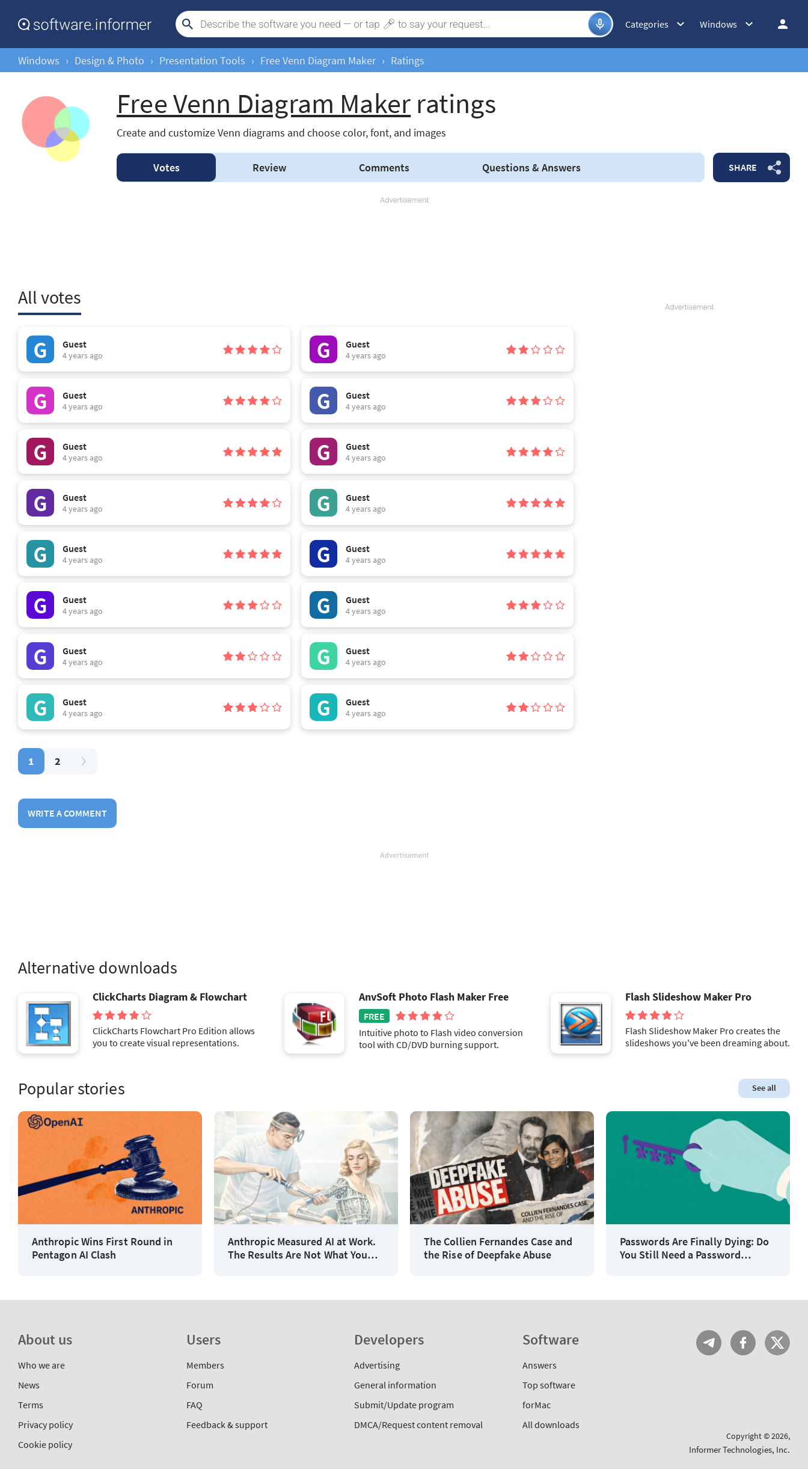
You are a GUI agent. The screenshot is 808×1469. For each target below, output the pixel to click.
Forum (199, 1385)
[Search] (392, 24)
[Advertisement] (404, 241)
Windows (39, 60)
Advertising (377, 1365)
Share (743, 167)
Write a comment (67, 813)
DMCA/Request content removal (418, 1424)
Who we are (41, 1365)
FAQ (194, 1405)
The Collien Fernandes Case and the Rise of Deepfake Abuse (498, 1248)
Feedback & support (227, 1424)
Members (205, 1365)
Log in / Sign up (777, 24)
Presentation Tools (202, 60)
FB (743, 1342)
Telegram (708, 1342)
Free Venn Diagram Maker (318, 60)
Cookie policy (45, 1444)
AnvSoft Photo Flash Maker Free (434, 997)
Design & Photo (109, 60)
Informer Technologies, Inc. (739, 1449)
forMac (536, 1405)
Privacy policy (45, 1424)
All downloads (551, 1424)
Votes (166, 167)
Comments (384, 167)
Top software (548, 1385)
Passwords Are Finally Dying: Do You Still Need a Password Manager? (694, 1248)
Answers (531, 167)
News (29, 1385)
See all (764, 1087)
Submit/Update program (404, 1405)
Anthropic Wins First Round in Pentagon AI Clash (102, 1248)
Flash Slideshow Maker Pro (688, 997)
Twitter (777, 1342)
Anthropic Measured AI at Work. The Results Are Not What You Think (302, 1248)
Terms (30, 1405)
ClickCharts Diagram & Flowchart (170, 997)
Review (269, 167)
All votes (49, 297)
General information (395, 1385)
